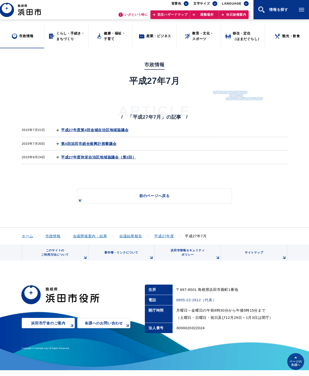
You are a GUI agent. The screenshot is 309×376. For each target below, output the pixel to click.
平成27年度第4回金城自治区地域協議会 (94, 130)
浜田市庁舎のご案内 (53, 332)
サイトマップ (265, 259)
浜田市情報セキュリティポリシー (194, 258)
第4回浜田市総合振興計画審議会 (89, 144)
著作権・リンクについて (127, 259)
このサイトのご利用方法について (63, 258)
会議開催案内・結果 (90, 236)
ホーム (27, 236)
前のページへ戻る (149, 198)
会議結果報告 (130, 236)
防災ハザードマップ (173, 17)
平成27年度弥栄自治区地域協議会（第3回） (98, 157)
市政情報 (53, 236)
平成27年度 (164, 236)
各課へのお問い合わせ (107, 332)
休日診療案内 (236, 17)
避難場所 (206, 17)
